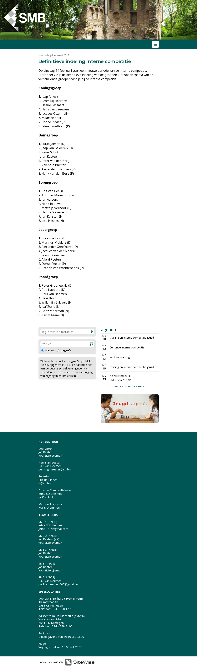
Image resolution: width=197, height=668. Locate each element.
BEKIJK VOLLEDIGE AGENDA (129, 386)
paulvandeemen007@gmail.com (59, 584)
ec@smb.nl (45, 497)
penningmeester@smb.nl (55, 469)
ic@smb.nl (45, 483)
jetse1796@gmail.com (53, 529)
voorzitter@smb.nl (50, 455)
